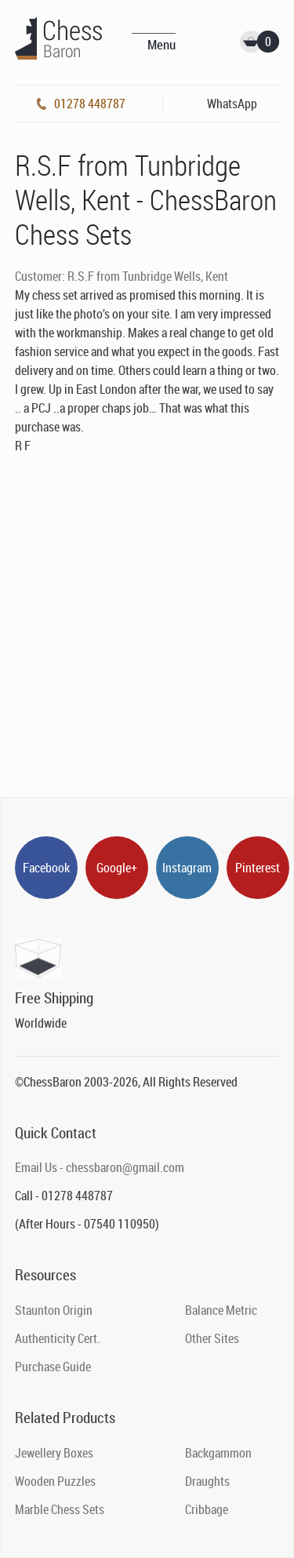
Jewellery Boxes (54, 1453)
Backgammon (218, 1453)
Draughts (207, 1481)
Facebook (46, 867)
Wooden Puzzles (55, 1481)
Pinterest (257, 867)
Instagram (187, 867)
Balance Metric (221, 1310)
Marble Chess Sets (59, 1509)
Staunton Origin (54, 1310)
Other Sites (212, 1338)
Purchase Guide (53, 1366)
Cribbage (206, 1509)
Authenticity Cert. (57, 1338)
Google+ (116, 867)
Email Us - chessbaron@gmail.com (99, 1167)
